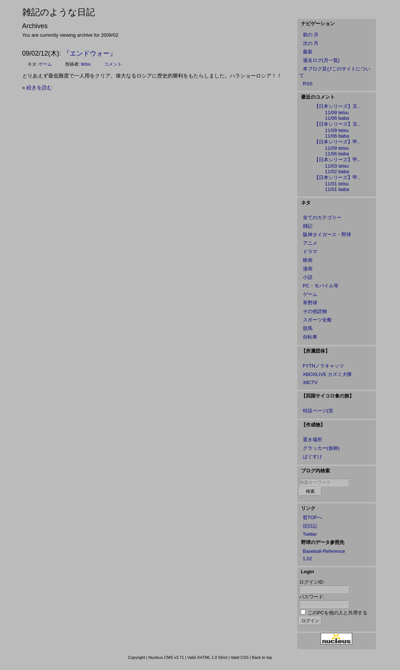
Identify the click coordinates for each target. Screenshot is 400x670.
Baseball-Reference (324, 551)
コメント (113, 64)
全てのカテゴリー (322, 217)
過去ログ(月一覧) (321, 60)
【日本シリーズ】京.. (337, 106)
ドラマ (310, 251)
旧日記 (310, 526)
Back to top (262, 657)
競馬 (308, 328)
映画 (308, 260)
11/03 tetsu (337, 166)
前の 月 (311, 34)
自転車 (310, 337)
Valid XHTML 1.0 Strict (207, 657)
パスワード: (312, 597)
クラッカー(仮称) (321, 448)
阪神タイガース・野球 (327, 234)
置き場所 (312, 439)
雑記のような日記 (58, 12)
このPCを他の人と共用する (337, 612)
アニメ (310, 243)
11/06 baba (337, 118)
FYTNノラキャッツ (323, 366)
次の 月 (311, 43)
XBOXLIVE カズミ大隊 (327, 374)
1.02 (307, 558)
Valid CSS (240, 657)
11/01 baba (337, 189)
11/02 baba (337, 171)
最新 (308, 52)
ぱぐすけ (312, 456)
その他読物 (315, 311)
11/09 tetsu (337, 112)
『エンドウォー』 (89, 53)
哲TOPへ (313, 517)
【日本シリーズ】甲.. (337, 142)
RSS (308, 83)
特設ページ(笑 (318, 410)
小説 (308, 277)
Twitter (310, 534)
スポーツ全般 (317, 320)
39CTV (310, 382)
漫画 (308, 268)
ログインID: (312, 582)
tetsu (85, 64)
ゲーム (45, 64)
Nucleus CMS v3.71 (166, 657)
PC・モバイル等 (320, 285)
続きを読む (39, 87)
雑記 (308, 226)
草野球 (310, 303)
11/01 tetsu (337, 184)
